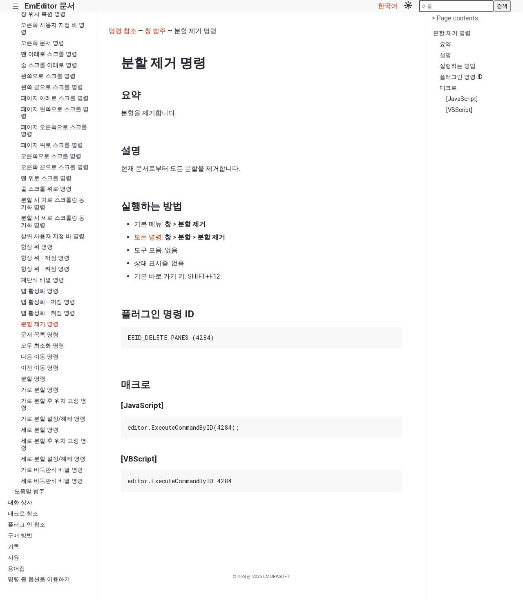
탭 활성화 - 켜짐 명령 (48, 313)
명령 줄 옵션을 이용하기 (39, 579)
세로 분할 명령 (39, 429)
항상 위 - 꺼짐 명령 (45, 257)
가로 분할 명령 (39, 389)
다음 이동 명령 (39, 356)
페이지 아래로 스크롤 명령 (55, 98)
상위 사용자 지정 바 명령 (53, 236)
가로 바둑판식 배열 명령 (52, 469)
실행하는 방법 (458, 65)
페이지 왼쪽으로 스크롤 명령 (55, 113)
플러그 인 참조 (26, 524)
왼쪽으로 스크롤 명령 (48, 76)
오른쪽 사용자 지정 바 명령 (53, 29)
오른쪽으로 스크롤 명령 (51, 156)
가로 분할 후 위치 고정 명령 (53, 404)
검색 (502, 6)
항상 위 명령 (37, 246)
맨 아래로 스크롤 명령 (49, 54)
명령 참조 (122, 31)
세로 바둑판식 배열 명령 (52, 480)
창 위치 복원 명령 (43, 14)
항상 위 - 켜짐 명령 (45, 268)
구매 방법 (20, 535)
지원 (13, 557)
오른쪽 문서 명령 (42, 43)
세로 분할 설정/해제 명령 (53, 458)
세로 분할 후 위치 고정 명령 (53, 444)
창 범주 (155, 31)
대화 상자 (20, 502)
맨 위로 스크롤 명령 (46, 178)
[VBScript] (459, 110)
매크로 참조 (23, 513)
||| (16, 6)
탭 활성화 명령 (39, 291)
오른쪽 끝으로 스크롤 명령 (55, 167)
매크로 (448, 88)
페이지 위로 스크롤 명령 (52, 145)
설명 (445, 55)
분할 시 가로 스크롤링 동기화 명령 (53, 203)
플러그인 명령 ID (461, 77)
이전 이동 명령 (39, 367)
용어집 (16, 568)
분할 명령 (33, 378)
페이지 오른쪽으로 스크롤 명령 (54, 131)
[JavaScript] (462, 99)
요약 (445, 44)
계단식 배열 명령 (42, 280)
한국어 (388, 6)
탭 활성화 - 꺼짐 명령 (48, 302)
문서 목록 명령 (39, 334)
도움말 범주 (29, 491)
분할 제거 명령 (39, 324)
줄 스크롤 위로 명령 (46, 188)
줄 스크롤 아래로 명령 (49, 65)
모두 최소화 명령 (42, 345)
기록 (13, 546)
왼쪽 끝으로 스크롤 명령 (52, 87)
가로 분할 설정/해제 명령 (53, 418)
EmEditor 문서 (50, 6)
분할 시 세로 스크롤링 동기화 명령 (53, 221)
